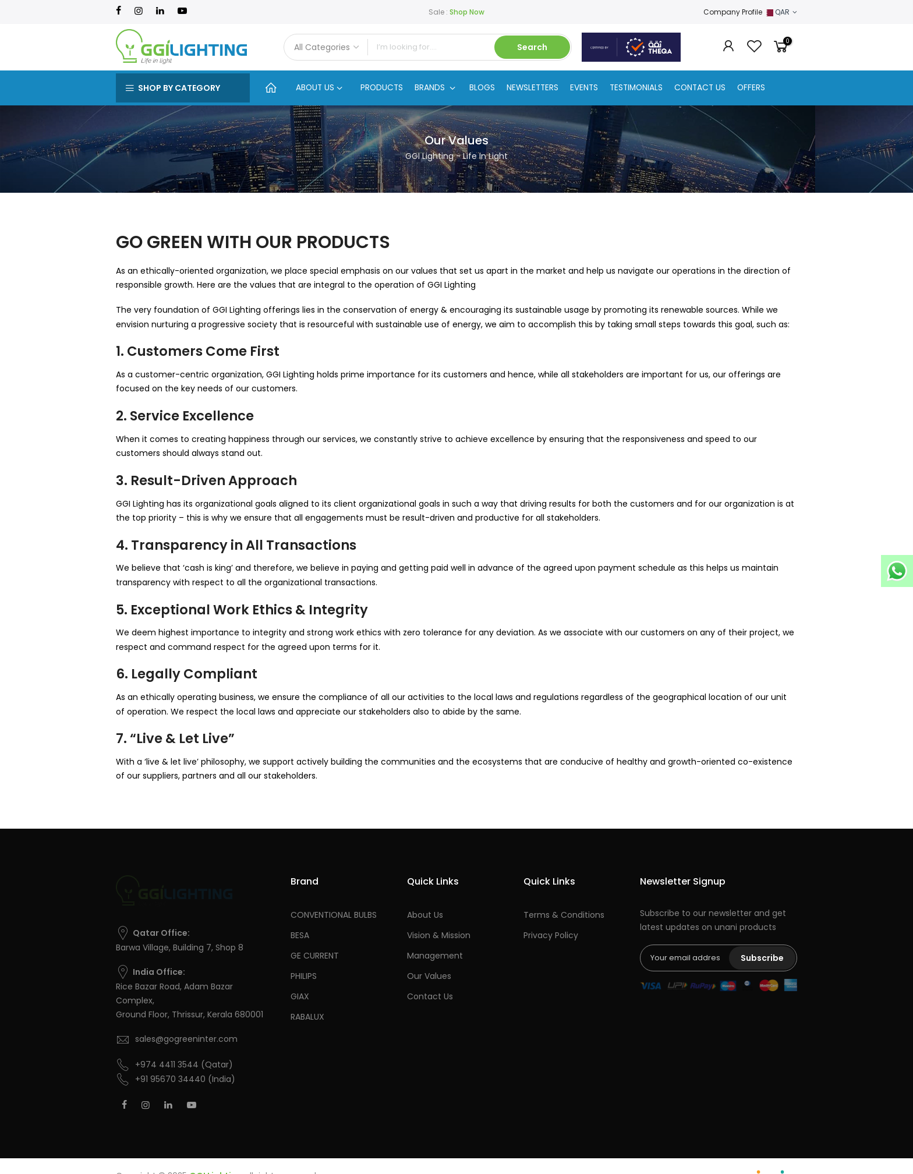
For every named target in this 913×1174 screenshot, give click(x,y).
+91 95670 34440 (170, 1079)
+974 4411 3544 (167, 1064)
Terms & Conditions (563, 915)
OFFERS (751, 87)
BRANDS (435, 87)
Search (532, 47)
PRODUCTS (381, 87)
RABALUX (307, 1017)
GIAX (300, 996)
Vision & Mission (438, 935)
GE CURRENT (315, 955)
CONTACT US (700, 87)
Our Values (429, 976)
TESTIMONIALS (636, 87)
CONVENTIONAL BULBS (334, 915)
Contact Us (430, 996)
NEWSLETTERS (532, 87)
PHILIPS (304, 976)
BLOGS (482, 87)
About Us (425, 915)
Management (435, 955)
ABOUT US (319, 87)
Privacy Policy (550, 935)
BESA (300, 935)
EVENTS (584, 87)
